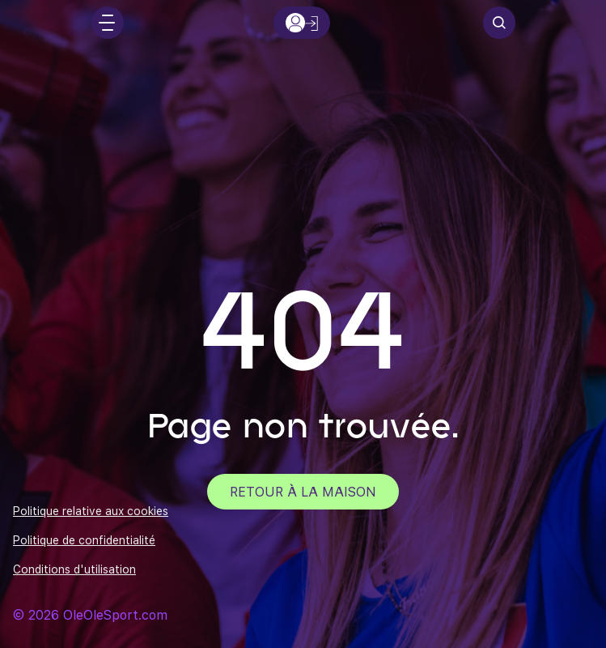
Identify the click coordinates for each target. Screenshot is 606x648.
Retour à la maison (303, 491)
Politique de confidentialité (84, 540)
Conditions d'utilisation (74, 569)
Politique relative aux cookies (90, 511)
